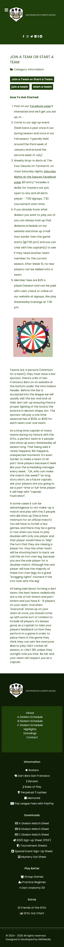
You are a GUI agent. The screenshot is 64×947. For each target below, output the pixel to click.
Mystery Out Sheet (33, 857)
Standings (30, 733)
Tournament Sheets (33, 846)
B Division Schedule (30, 721)
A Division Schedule (30, 717)
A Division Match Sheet (34, 823)
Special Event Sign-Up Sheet (34, 851)
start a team (42, 87)
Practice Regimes (34, 882)
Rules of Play (33, 787)
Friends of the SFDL (33, 908)
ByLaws (33, 781)
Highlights (30, 729)
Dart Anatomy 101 (33, 888)
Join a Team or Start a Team (32, 79)
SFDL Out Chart (34, 913)
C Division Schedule (30, 725)
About (30, 713)
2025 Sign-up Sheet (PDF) (33, 840)
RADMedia (44, 939)
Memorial (33, 798)
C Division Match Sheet (34, 835)
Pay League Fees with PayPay (34, 803)
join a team (19, 87)
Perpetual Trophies (34, 792)
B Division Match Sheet (34, 829)
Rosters (34, 770)
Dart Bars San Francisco (34, 776)
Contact (32, 737)
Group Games (33, 877)
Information (36, 69)
